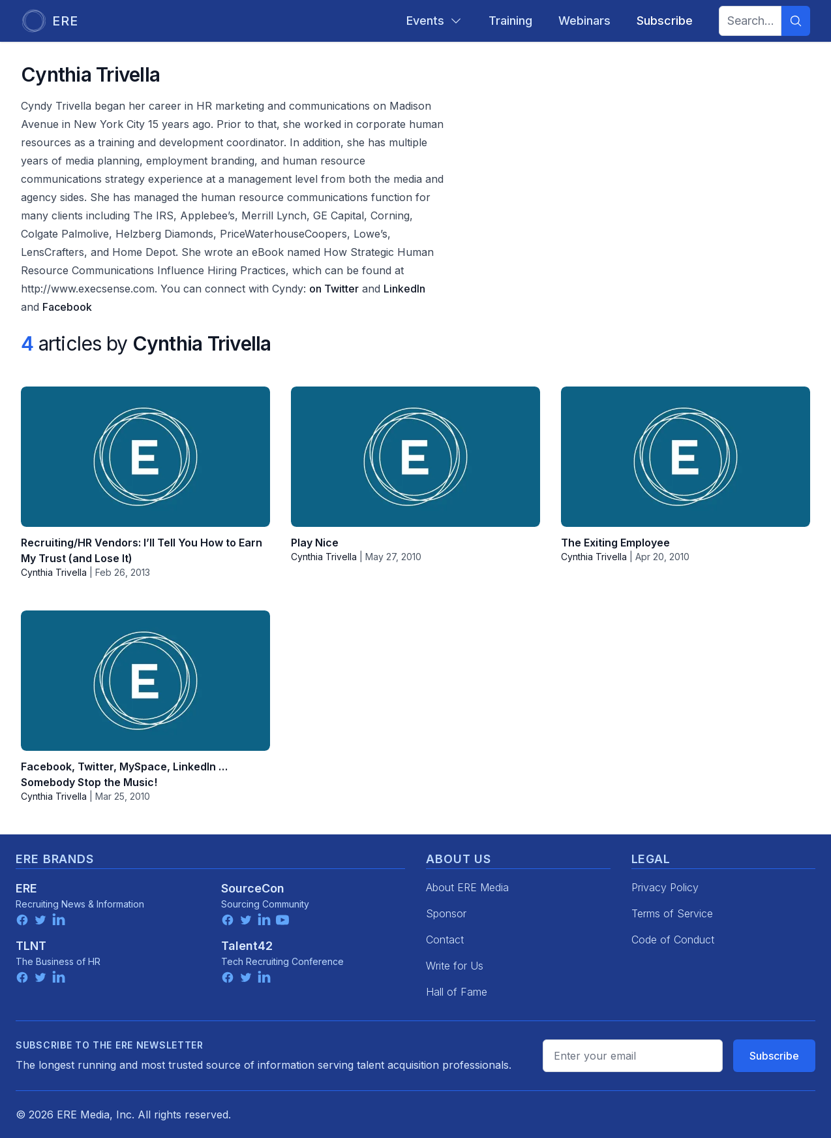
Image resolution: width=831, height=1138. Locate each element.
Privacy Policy (665, 887)
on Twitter (334, 288)
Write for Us (454, 965)
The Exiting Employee (615, 542)
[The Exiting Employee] (685, 457)
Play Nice (315, 542)
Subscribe (774, 1055)
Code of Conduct (672, 939)
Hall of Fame (456, 991)
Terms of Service (672, 913)
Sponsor (446, 913)
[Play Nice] (415, 457)
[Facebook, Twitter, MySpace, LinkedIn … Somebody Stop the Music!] (145, 680)
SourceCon (252, 888)
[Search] (795, 21)
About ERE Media (467, 887)
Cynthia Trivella (54, 572)
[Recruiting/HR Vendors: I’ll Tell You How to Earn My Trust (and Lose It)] (145, 457)
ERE (26, 888)
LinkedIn (404, 288)
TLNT (31, 946)
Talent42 (247, 946)
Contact (445, 939)
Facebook (67, 306)
